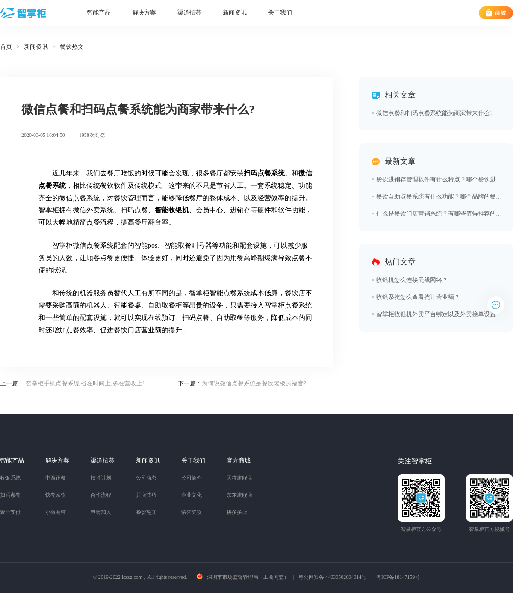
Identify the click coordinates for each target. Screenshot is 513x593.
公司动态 (146, 478)
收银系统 (10, 478)
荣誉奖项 (191, 512)
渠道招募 (189, 12)
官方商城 (239, 460)
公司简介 (191, 478)
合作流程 (101, 495)
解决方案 (144, 12)
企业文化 (191, 495)
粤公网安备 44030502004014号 (332, 577)
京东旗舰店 (239, 495)
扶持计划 (101, 478)
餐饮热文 (146, 512)
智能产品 (99, 12)
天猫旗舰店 (239, 478)
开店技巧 (146, 495)
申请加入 (101, 512)
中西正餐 (55, 478)
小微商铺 (55, 512)
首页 (6, 47)
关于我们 (280, 12)
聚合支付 (10, 512)
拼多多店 (237, 512)
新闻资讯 (235, 12)
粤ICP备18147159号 (398, 577)
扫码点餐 (10, 495)
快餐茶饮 (55, 495)
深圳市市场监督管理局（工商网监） (248, 577)
